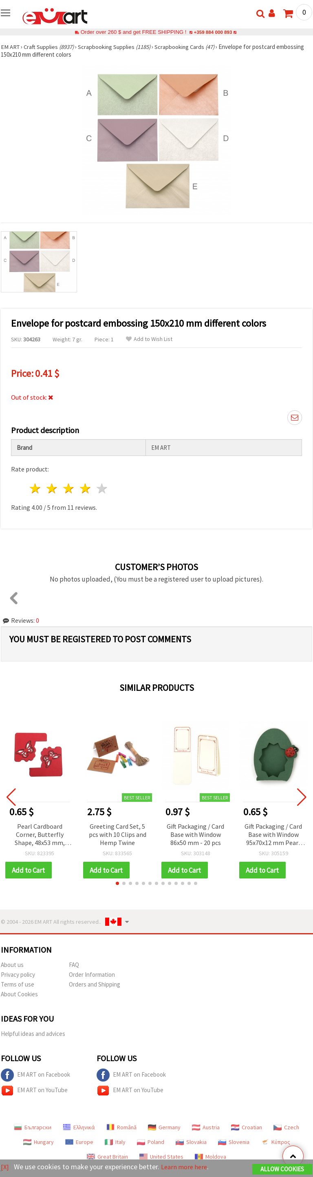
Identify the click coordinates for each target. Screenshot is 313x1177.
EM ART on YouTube (34, 1090)
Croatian (246, 1127)
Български (32, 1128)
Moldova (210, 1157)
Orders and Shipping (94, 985)
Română (121, 1128)
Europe (79, 1142)
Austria (206, 1127)
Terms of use (17, 985)
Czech (286, 1127)
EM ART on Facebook (35, 1075)
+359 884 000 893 (212, 32)
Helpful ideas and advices (33, 1034)
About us (12, 965)
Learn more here (186, 1167)
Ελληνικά (79, 1128)
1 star (35, 488)
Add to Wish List (149, 339)
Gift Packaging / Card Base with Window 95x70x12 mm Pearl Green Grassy (273, 835)
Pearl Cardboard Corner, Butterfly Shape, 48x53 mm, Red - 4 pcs (40, 835)
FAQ (74, 965)
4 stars (85, 488)
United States (161, 1157)
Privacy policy (18, 975)
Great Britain (107, 1157)
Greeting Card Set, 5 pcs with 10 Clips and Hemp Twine (117, 834)
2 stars (52, 488)
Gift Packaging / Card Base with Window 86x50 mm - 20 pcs (195, 834)
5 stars (102, 488)
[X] (5, 1167)
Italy (115, 1142)
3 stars (69, 488)
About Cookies (19, 994)
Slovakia (191, 1142)
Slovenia (233, 1142)
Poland (150, 1142)
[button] (117, 883)
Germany (164, 1127)
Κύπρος (275, 1142)
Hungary (38, 1142)
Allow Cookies (282, 1169)
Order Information (92, 975)
